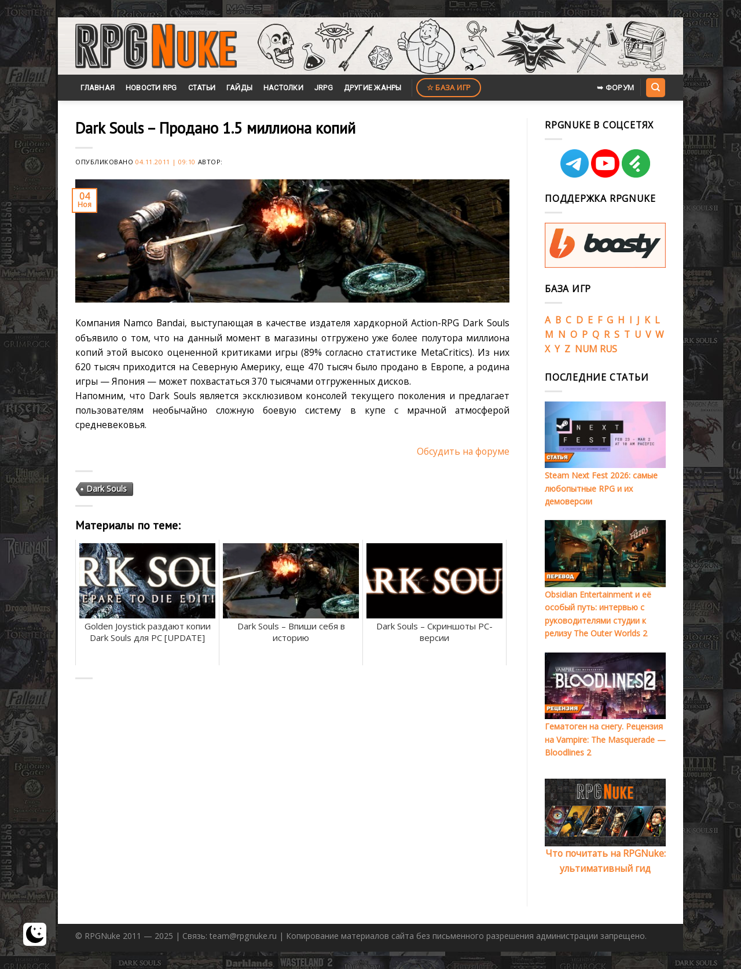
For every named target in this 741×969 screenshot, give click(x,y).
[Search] (655, 87)
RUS (608, 348)
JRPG (323, 87)
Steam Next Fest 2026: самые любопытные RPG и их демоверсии (601, 488)
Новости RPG (151, 87)
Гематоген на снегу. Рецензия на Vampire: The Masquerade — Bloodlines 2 (605, 739)
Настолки (283, 87)
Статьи (202, 87)
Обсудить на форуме (463, 451)
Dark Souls (106, 488)
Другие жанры (373, 87)
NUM (586, 348)
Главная (97, 87)
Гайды (239, 87)
